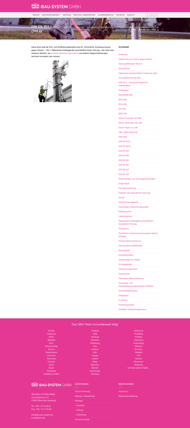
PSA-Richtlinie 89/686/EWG (131, 246)
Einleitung (123, 54)
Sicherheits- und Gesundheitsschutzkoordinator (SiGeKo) (136, 284)
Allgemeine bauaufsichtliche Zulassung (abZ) (138, 73)
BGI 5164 (123, 104)
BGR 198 (123, 114)
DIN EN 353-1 (125, 141)
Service (36, 15)
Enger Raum (124, 184)
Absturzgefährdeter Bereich (130, 64)
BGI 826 (122, 109)
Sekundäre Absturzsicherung (131, 278)
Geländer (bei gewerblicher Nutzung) (134, 193)
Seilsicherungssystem (128, 269)
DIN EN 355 (124, 151)
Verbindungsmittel (126, 305)
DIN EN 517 (124, 170)
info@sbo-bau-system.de (42, 415)
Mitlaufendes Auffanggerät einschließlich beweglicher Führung (136, 222)
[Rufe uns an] (156, 15)
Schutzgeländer (125, 264)
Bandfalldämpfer (126, 95)
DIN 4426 (123, 137)
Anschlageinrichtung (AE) (130, 78)
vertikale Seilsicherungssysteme (65, 53)
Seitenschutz (124, 274)
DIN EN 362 (124, 165)
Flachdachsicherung (127, 188)
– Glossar (79, 410)
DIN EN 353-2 (125, 146)
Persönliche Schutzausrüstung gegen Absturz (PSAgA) (138, 234)
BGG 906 (123, 100)
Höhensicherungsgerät (128, 202)
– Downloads (80, 415)
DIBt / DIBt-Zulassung (128, 132)
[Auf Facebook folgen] (148, 15)
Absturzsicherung (51, 15)
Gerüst (121, 198)
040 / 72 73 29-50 (43, 406)
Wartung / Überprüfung (84, 15)
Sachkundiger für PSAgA (129, 260)
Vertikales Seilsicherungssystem (132, 309)
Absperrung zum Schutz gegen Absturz (135, 59)
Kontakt (131, 15)
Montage (67, 15)
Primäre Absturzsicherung (130, 241)
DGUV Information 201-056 (130, 123)
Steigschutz (124, 296)
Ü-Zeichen (123, 300)
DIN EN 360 (124, 156)
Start (57, 27)
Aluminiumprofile (106, 15)
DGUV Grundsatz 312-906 (130, 118)
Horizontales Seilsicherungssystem (134, 207)
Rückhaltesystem (126, 255)
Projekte (120, 15)
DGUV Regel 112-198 (128, 128)
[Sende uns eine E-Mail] (152, 15)
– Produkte (79, 405)
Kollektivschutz (125, 211)
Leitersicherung (125, 216)
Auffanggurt (124, 90)
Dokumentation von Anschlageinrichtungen (137, 179)
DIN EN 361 (124, 160)
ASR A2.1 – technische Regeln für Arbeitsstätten (133, 84)
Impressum (123, 391)
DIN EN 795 (124, 174)
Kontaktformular (38, 418)
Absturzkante (124, 68)
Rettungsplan (124, 250)
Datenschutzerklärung (128, 396)
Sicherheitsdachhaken (128, 291)
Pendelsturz (124, 229)
